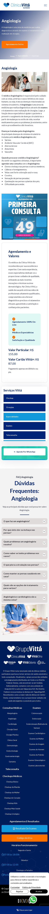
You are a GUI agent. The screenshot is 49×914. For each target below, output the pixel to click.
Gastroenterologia (12, 756)
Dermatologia (12, 745)
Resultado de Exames (25, 828)
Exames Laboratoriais (36, 766)
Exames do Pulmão (37, 755)
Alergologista (12, 713)
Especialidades (23, 56)
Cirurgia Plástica (12, 735)
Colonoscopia (36, 713)
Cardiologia (12, 724)
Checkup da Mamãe (12, 787)
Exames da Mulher (37, 739)
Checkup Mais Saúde (12, 809)
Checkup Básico (12, 782)
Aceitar (39, 891)
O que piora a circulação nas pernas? (21, 564)
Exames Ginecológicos (36, 760)
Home (12, 56)
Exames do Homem (36, 749)
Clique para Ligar (24, 910)
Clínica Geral (12, 740)
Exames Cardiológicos (36, 733)
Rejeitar (19, 891)
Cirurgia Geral (12, 729)
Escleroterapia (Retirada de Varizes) (36, 726)
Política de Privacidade (31, 887)
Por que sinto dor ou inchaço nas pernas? (19, 531)
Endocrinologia (12, 751)
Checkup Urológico (12, 814)
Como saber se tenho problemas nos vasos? (21, 554)
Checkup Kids (12, 803)
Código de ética (24, 838)
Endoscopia (36, 719)
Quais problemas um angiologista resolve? (20, 543)
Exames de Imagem (36, 744)
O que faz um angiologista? (17, 521)
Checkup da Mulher (12, 792)
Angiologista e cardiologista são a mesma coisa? (20, 598)
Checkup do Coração (12, 798)
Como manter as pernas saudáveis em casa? (22, 575)
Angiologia (12, 719)
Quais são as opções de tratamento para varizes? (21, 586)
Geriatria (12, 762)
